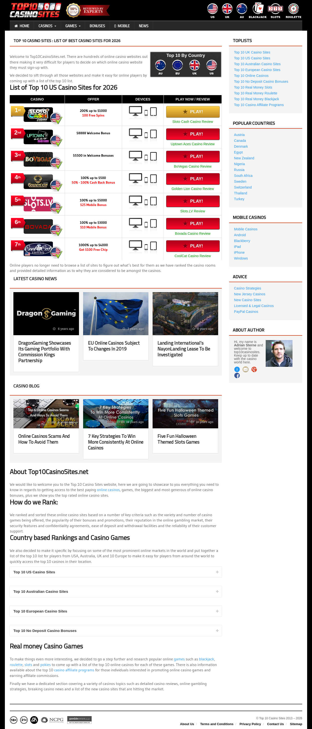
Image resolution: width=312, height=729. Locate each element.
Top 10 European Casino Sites (41, 611)
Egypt (238, 152)
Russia (239, 170)
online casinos (108, 489)
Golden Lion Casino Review (193, 188)
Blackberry (242, 241)
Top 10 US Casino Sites (35, 572)
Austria (239, 135)
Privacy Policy (250, 724)
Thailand (240, 193)
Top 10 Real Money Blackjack (256, 99)
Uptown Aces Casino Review (193, 144)
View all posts (206, 278)
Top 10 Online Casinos (251, 76)
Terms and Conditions (216, 724)
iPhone (239, 252)
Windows (241, 258)
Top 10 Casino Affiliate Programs (258, 105)
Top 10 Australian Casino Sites (41, 592)
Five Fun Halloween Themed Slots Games (179, 439)
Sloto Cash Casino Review (193, 121)
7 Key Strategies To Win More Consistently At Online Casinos (112, 441)
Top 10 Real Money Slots (253, 87)
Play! (193, 111)
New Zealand (244, 158)
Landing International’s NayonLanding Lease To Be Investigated (185, 348)
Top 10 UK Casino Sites (252, 52)
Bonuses (97, 26)
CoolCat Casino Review (193, 256)
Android (240, 235)
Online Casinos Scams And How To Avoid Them (44, 439)
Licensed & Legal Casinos (253, 306)
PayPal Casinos (246, 312)
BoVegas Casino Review (192, 166)
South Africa (243, 176)
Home (21, 26)
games (179, 659)
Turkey (239, 199)
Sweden (240, 181)
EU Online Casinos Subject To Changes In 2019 (114, 345)
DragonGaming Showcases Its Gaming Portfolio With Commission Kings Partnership (45, 351)
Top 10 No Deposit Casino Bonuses (46, 631)
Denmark (241, 146)
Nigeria (239, 164)
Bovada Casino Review (193, 233)
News (143, 26)
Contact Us (275, 724)
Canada (240, 141)
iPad (237, 247)
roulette (16, 664)
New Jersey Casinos (249, 294)
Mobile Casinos (245, 229)
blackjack (207, 659)
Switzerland (243, 187)
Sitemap (296, 724)
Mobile (122, 26)
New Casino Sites (247, 300)
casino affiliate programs (74, 670)
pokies (46, 664)
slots (29, 664)
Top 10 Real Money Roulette (255, 93)
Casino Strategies (247, 288)
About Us (187, 724)
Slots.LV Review (193, 211)
